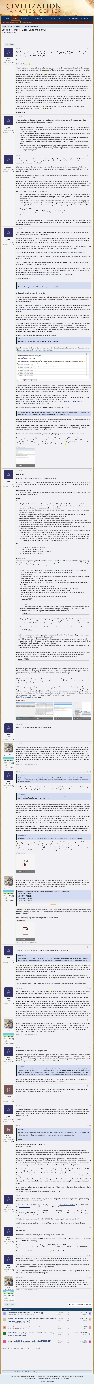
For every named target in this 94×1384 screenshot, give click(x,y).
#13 (90, 1047)
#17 (90, 1195)
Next (11, 44)
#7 (90, 744)
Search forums (14, 22)
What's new (25, 19)
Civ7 (59, 19)
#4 (90, 229)
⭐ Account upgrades (26, 22)
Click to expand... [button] (54, 904)
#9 (90, 877)
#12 (90, 1020)
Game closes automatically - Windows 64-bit (24, 1327)
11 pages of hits (54, 1282)
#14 (90, 1086)
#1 (90, 48)
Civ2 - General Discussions (27, 1329)
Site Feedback (24, 1337)
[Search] (85, 19)
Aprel (4, 32)
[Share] (88, 49)
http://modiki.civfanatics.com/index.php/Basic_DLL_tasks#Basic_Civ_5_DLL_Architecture (44, 274)
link (54, 1286)
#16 (90, 1125)
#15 (90, 1106)
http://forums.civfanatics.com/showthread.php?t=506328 (34, 309)
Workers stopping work (55, 1074)
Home (7, 19)
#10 (90, 947)
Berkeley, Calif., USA (9, 767)
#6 (90, 724)
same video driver (24, 1207)
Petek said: (21, 775)
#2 (90, 117)
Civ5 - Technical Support (27, 1314)
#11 (90, 988)
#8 (90, 771)
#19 (90, 1255)
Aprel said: (20, 1129)
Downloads (38, 19)
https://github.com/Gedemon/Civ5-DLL (28, 697)
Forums (15, 18)
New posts (6, 22)
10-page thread (28, 68)
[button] (31, 19)
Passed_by (10, 1314)
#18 (90, 1227)
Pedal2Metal (11, 1343)
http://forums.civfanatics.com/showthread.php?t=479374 (68, 252)
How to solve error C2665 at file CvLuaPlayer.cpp (25, 1313)
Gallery (50, 19)
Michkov (10, 1337)
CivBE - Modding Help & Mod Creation (32, 1343)
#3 (90, 155)
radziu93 (10, 1323)
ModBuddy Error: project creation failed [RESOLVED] (32, 1341)
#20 (90, 1277)
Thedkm (10, 1329)
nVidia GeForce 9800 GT (67, 1205)
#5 (90, 471)
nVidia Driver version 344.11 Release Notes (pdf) (73, 1260)
